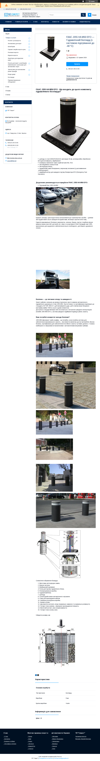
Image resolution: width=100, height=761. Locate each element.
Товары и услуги (21, 21)
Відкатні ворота (13, 55)
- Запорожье (55, 741)
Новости (55, 21)
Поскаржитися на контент (46, 758)
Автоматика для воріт (14, 43)
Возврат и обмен (69, 21)
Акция (7, 33)
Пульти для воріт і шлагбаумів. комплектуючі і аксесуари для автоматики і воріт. (17, 64)
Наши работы (85, 21)
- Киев (29, 739)
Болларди (11, 77)
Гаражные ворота (80, 736)
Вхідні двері (11, 74)
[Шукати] (83, 15)
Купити (77, 64)
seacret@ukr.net (11, 161)
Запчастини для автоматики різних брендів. (16, 70)
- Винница (54, 743)
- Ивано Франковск (57, 739)
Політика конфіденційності (61, 758)
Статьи (7, 94)
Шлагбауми (11, 46)
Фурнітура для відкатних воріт (15, 59)
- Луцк (53, 748)
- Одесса (30, 748)
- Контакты (7, 739)
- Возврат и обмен (9, 741)
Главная (8, 21)
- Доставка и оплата (10, 743)
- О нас (6, 736)
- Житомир (54, 736)
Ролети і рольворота (14, 40)
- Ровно (30, 741)
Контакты (45, 21)
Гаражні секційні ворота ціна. (17, 49)
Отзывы (8, 90)
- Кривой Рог (31, 746)
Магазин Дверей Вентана (83, 739)
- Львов (30, 736)
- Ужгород (31, 743)
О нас (35, 21)
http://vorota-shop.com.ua (14, 158)
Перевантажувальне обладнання (14, 81)
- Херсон (54, 746)
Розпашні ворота (13, 52)
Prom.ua (59, 756)
